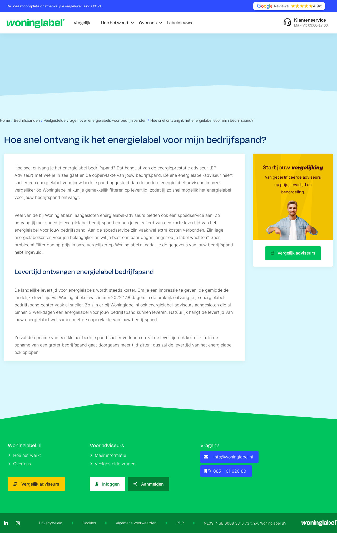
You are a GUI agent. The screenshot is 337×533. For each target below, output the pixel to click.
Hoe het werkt (114, 22)
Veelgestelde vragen (113, 463)
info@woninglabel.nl (228, 456)
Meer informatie (108, 455)
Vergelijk (82, 22)
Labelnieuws (179, 22)
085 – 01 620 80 (225, 471)
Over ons (148, 22)
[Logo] (35, 22)
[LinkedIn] (6, 523)
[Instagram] (17, 523)
